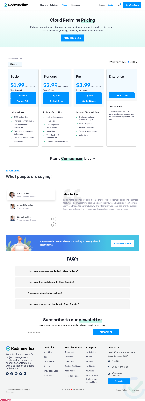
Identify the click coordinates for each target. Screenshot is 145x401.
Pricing (66, 5)
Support (102, 5)
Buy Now (23, 95)
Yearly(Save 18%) (117, 62)
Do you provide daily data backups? (45, 293)
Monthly (132, 62)
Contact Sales (23, 101)
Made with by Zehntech (72, 389)
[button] (72, 271)
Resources (76, 5)
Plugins (44, 5)
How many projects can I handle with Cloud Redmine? (53, 304)
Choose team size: (15, 58)
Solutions (55, 5)
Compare (91, 347)
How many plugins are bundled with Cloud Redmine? (53, 271)
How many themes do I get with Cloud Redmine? (51, 282)
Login (110, 5)
